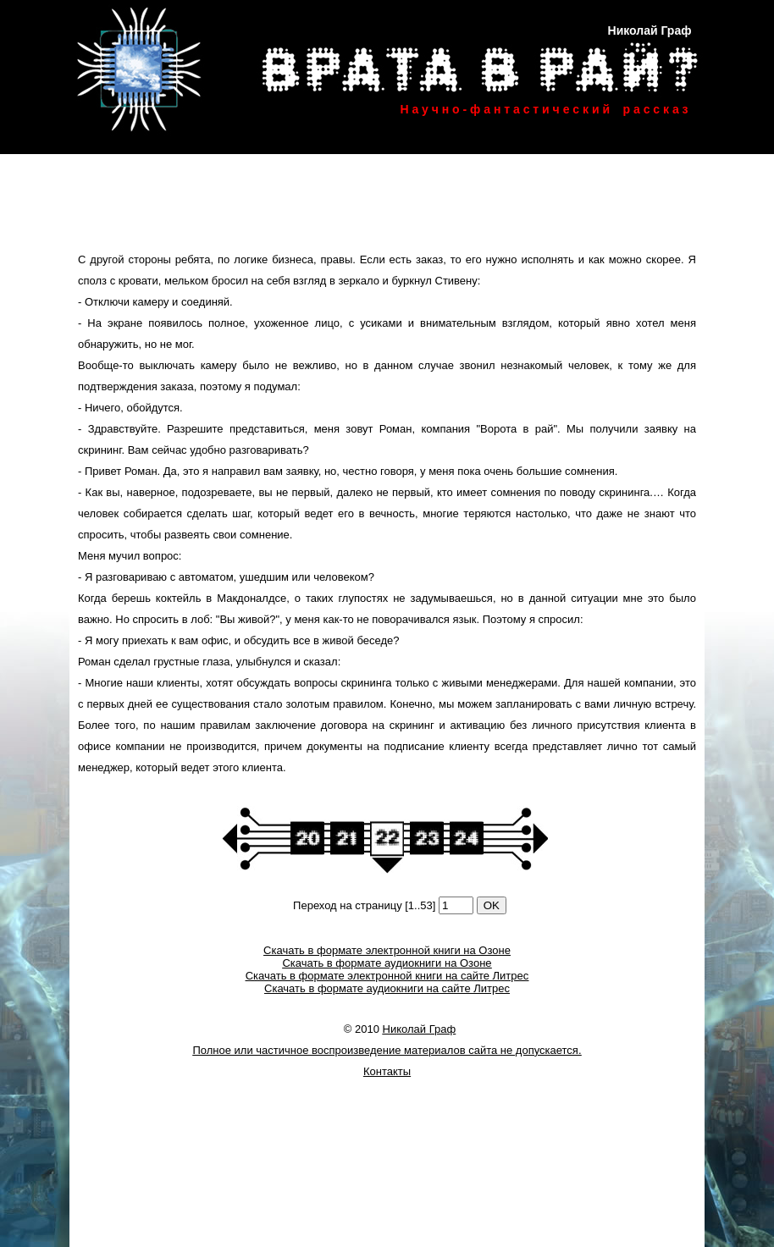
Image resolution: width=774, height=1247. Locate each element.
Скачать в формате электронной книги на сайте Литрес (387, 975)
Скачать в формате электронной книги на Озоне (387, 950)
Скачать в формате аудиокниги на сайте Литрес (387, 988)
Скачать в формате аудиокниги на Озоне (386, 963)
